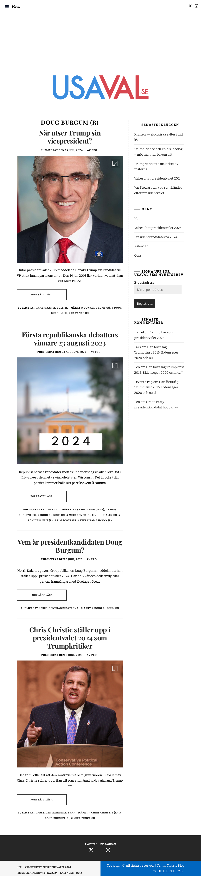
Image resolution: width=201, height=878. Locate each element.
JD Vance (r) (80, 315)
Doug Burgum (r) (52, 517)
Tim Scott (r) (66, 522)
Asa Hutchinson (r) (89, 511)
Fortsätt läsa (42, 296)
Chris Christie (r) (104, 814)
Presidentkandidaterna (60, 610)
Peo (94, 152)
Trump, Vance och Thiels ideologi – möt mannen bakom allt (158, 154)
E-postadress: (144, 285)
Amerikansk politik (52, 309)
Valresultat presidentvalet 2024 (158, 181)
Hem (138, 221)
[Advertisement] (100, 40)
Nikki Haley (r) (105, 517)
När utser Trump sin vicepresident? (70, 139)
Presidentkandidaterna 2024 (155, 239)
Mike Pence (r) (79, 517)
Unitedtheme (170, 873)
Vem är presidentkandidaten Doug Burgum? (70, 548)
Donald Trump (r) (97, 309)
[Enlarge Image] (115, 165)
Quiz (137, 258)
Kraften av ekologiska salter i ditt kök (158, 139)
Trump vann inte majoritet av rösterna (156, 168)
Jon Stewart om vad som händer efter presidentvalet (158, 192)
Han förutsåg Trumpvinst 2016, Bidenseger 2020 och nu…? (156, 354)
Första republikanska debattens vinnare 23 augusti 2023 (70, 340)
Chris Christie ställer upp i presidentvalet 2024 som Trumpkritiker (69, 639)
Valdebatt (51, 511)
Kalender (141, 248)
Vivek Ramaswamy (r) (96, 522)
